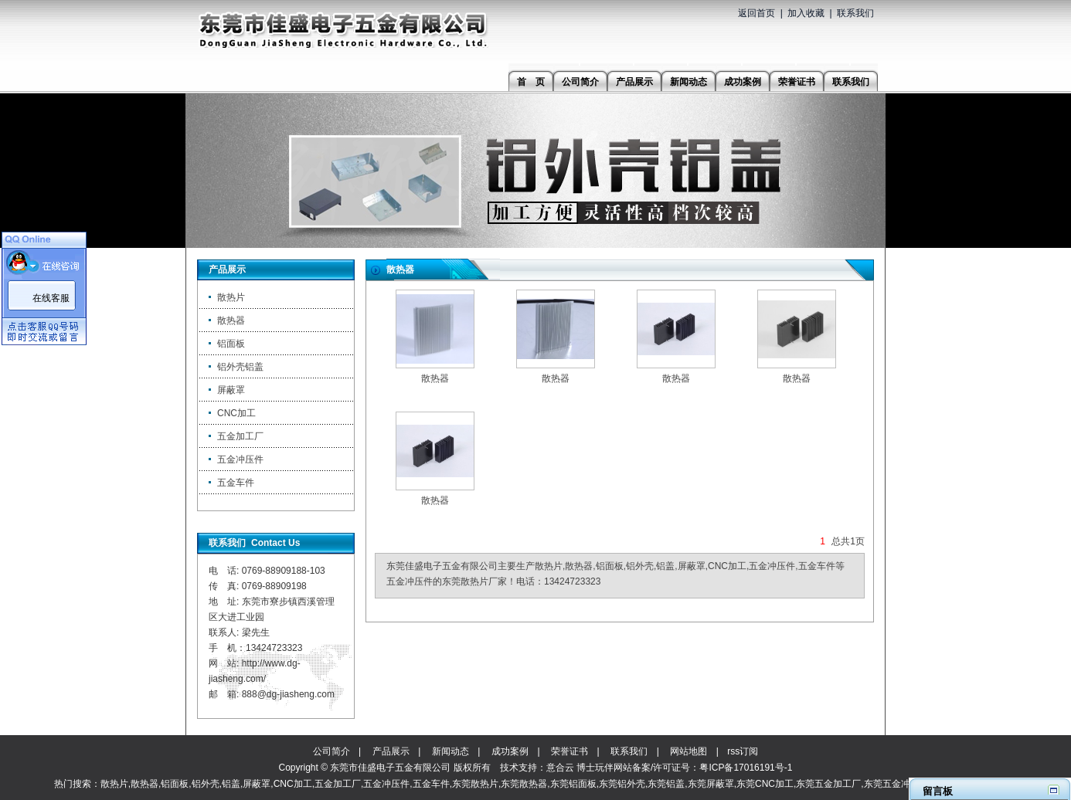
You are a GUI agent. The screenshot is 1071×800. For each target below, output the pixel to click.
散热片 (231, 297)
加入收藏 (805, 13)
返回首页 (756, 13)
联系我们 (855, 13)
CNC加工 (236, 413)
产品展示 (391, 751)
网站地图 (688, 751)
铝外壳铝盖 (240, 366)
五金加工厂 (240, 436)
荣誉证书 (569, 751)
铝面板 (231, 343)
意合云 (560, 767)
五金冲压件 (240, 459)
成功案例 (510, 751)
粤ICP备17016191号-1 (745, 767)
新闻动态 (450, 751)
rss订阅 (742, 751)
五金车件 (235, 482)
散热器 (231, 320)
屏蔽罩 (231, 390)
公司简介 (331, 751)
